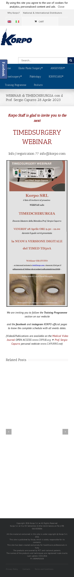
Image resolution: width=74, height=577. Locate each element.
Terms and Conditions (44, 569)
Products (38, 84)
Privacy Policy (12, 569)
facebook (21, 324)
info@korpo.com (53, 153)
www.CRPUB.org (41, 340)
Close (61, 6)
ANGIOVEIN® (58, 68)
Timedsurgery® (13, 76)
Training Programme (15, 84)
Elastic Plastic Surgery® (31, 68)
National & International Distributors (42, 12)
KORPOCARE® (56, 76)
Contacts (26, 569)
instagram (37, 324)
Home (8, 68)
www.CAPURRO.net (51, 343)
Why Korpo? (13, 12)
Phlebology (35, 76)
